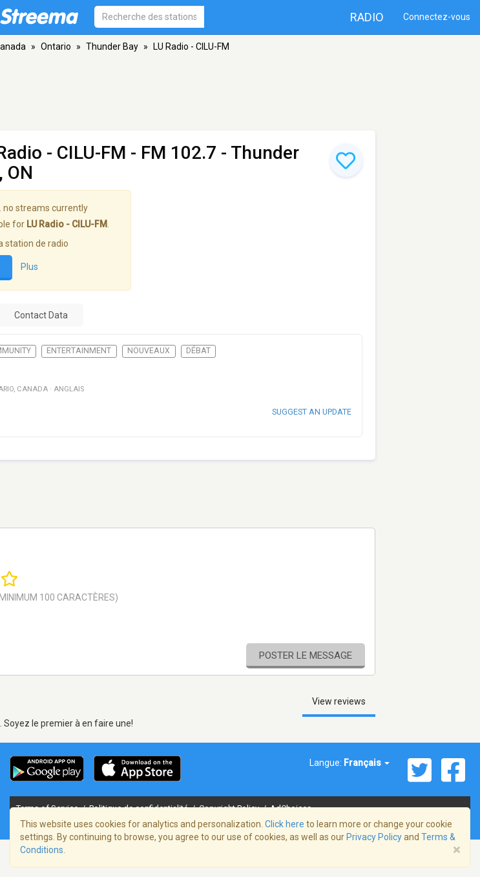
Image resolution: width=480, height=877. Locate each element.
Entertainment (79, 350)
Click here (284, 824)
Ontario (56, 46)
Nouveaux (148, 350)
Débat (198, 350)
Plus (29, 267)
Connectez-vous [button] (436, 17)
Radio (367, 17)
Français (367, 763)
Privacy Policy (374, 837)
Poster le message (305, 655)
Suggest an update (311, 412)
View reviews (339, 701)
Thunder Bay (112, 46)
